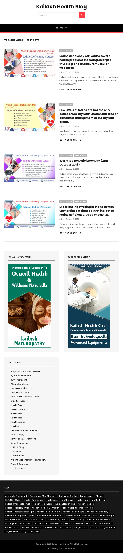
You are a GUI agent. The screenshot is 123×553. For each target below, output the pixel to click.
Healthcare (80, 155)
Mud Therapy (17, 434)
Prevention (51, 527)
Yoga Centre (108, 527)
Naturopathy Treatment (23, 438)
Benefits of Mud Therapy (43, 496)
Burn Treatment (19, 379)
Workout (94, 527)
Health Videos (18, 421)
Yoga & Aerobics (19, 464)
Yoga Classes (12, 531)
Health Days (66, 50)
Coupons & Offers (20, 392)
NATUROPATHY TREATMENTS (48, 523)
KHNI (95, 515)
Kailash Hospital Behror (17, 507)
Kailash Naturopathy (97, 511)
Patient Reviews (103, 523)
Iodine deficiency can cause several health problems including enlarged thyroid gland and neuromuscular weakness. (85, 62)
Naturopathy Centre (57, 519)
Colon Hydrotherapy (21, 388)
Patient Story (17, 447)
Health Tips (16, 417)
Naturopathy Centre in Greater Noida (90, 519)
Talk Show (16, 451)
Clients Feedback (20, 384)
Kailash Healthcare (43, 503)
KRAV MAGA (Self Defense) (24, 430)
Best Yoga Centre (68, 496)
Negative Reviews (74, 523)
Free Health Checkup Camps (26, 396)
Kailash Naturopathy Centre (19, 515)
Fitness (99, 496)
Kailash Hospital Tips (73, 511)
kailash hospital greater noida (77, 507)
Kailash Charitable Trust (17, 503)
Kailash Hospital (86, 503)
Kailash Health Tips (65, 503)
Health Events (18, 409)
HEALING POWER (13, 499)
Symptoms (65, 527)
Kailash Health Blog (61, 6)
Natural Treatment (34, 519)
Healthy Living (98, 499)
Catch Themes (68, 548)
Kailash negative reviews (50, 515)
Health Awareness (33, 499)
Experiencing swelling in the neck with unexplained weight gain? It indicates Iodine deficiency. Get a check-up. (86, 211)
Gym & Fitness (18, 400)
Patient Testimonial (32, 527)
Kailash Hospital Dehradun (45, 507)
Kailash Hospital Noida (48, 511)
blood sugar (86, 496)
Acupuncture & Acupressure (25, 371)
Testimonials (17, 455)
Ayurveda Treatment (21, 375)
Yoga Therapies (30, 531)
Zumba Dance (18, 468)
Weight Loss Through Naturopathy (28, 459)
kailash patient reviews (78, 515)
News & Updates (19, 442)
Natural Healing (13, 519)
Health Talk (16, 413)
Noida (89, 523)
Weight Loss (80, 527)
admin (62, 72)
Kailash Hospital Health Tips (19, 511)
